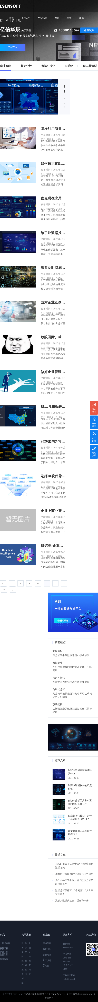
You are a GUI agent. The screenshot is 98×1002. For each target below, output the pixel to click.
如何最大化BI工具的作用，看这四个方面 (53, 163)
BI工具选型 (90, 65)
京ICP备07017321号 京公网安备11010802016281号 (73, 994)
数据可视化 (48, 65)
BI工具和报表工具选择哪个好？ (53, 406)
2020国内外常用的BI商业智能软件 (53, 441)
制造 (23, 980)
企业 (26, 971)
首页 (11, 18)
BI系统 (69, 65)
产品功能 (42, 18)
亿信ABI (25, 18)
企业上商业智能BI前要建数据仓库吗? (53, 511)
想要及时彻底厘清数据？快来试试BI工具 (53, 267)
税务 (23, 945)
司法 (30, 954)
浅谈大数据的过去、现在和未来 (72, 900)
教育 (30, 963)
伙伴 (81, 18)
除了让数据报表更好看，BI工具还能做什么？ (53, 233)
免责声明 (49, 998)
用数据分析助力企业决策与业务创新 (74, 874)
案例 (57, 18)
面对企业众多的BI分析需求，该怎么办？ (53, 302)
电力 (26, 954)
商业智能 (5, 65)
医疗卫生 (23, 967)
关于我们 (26, 30)
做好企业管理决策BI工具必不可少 (53, 372)
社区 (11, 30)
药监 (30, 971)
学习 (69, 18)
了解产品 (12, 47)
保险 (23, 954)
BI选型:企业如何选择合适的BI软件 (53, 545)
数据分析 (26, 65)
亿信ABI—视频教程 (5, 957)
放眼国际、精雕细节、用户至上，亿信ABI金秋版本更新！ (53, 337)
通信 (26, 963)
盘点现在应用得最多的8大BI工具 (53, 198)
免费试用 (89, 30)
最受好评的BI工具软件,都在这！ (64, 89)
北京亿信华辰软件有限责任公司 (36, 994)
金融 (30, 945)
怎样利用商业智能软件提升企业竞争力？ (53, 129)
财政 (26, 945)
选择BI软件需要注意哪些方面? (53, 476)
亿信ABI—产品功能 (5, 951)
